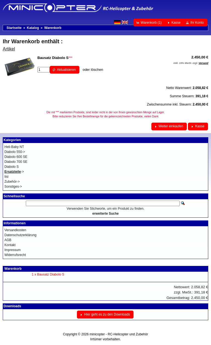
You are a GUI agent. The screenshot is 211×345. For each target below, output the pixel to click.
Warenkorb (52, 28)
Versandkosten (15, 230)
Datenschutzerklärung (20, 235)
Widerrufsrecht (15, 255)
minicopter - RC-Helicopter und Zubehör (119, 334)
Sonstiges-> (13, 186)
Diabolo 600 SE (15, 157)
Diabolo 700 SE (15, 162)
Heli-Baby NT (14, 147)
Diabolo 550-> (14, 152)
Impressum (12, 250)
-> (14, 172)
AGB (7, 240)
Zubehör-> (12, 182)
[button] (149, 22)
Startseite (14, 28)
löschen (97, 70)
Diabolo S (11, 167)
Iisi (6, 177)
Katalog (33, 28)
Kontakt (10, 245)
